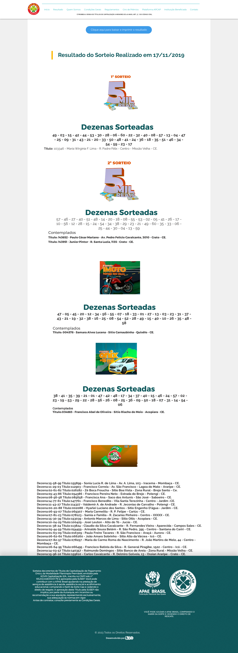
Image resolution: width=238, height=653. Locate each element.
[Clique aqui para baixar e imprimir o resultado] (119, 30)
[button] (58, 8)
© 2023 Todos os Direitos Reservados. (117, 632)
